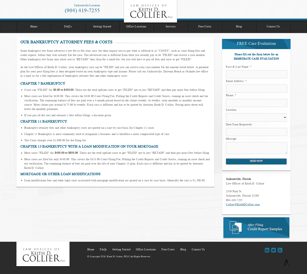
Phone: (231, 95)
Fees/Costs (204, 27)
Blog (239, 27)
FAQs (103, 250)
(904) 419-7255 (82, 11)
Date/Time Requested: (239, 125)
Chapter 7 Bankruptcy (42, 83)
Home (33, 27)
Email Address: (236, 81)
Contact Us (273, 27)
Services (171, 27)
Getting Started (102, 27)
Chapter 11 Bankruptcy (43, 121)
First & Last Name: (239, 67)
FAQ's (68, 27)
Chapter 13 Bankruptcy (43, 146)
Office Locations (136, 27)
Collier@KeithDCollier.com (243, 205)
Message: (231, 139)
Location (231, 110)
